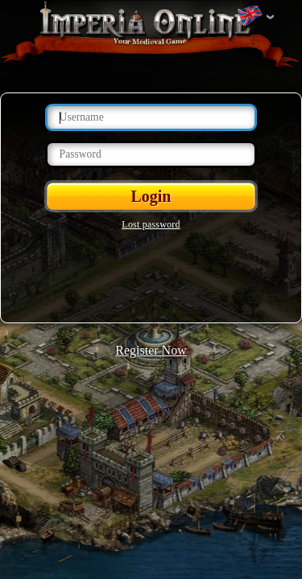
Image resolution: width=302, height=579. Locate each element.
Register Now (150, 350)
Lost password (151, 224)
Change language (250, 17)
